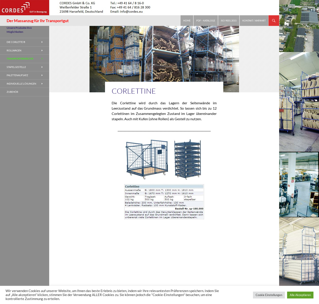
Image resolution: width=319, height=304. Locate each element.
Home (187, 20)
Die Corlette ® (16, 42)
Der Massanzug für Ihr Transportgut (38, 20)
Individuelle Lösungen (21, 83)
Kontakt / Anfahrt (254, 20)
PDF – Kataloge (205, 20)
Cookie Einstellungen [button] (269, 295)
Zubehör (12, 91)
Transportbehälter (20, 58)
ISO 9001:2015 (229, 20)
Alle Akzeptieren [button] (300, 295)
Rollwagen (14, 50)
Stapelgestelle (16, 67)
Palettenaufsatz (17, 75)
